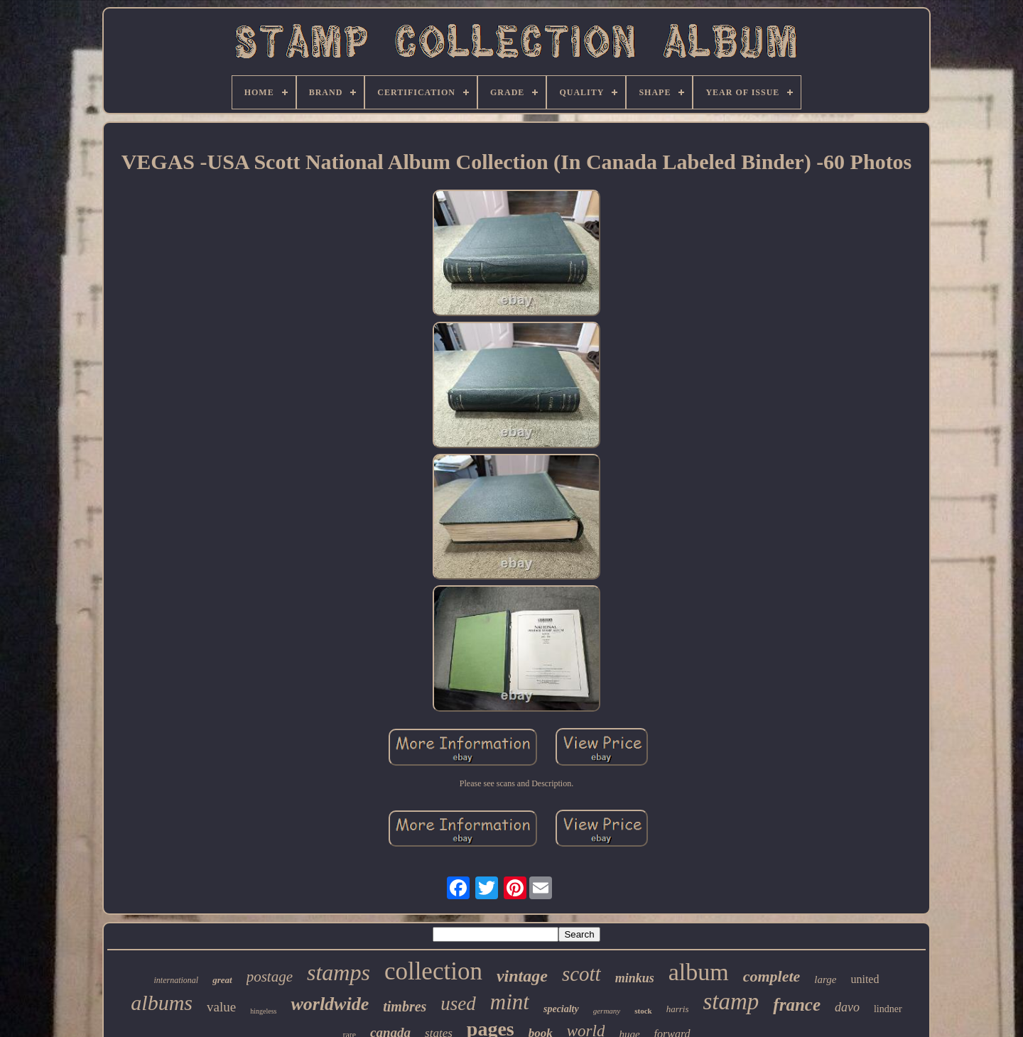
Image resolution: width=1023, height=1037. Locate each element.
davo (847, 1007)
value (221, 1006)
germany (607, 1010)
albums (162, 1002)
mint (509, 1001)
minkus (634, 978)
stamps (338, 972)
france (797, 1004)
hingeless (263, 1011)
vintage (522, 976)
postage (270, 976)
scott (581, 973)
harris (677, 1009)
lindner (888, 1009)
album (699, 972)
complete (772, 976)
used (458, 1003)
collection (433, 971)
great (222, 979)
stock (642, 1010)
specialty (561, 1009)
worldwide (330, 1004)
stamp (731, 1001)
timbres (404, 1006)
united (864, 979)
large (825, 979)
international (176, 980)
